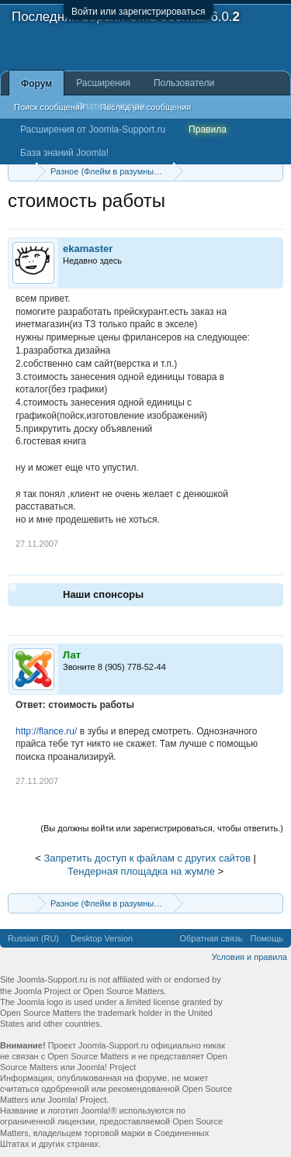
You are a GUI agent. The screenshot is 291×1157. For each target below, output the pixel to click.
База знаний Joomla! (64, 152)
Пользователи (184, 83)
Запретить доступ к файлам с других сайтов (146, 858)
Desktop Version (102, 938)
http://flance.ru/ (46, 731)
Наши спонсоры (103, 594)
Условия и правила (249, 957)
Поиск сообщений (49, 107)
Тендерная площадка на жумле (141, 871)
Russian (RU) (33, 938)
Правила (208, 129)
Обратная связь (210, 938)
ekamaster (88, 248)
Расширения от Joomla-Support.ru (92, 129)
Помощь (267, 938)
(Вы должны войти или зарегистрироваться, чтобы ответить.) (161, 828)
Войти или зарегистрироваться (138, 11)
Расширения (103, 83)
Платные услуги (110, 106)
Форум (36, 83)
